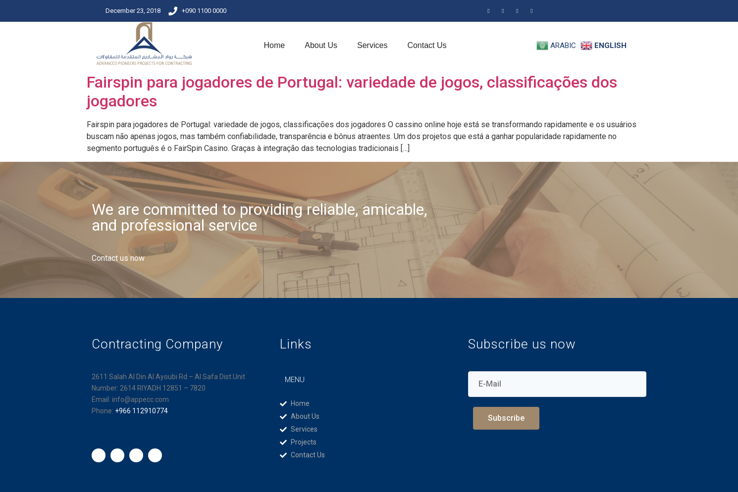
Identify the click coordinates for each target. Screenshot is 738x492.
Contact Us (426, 45)
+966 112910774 (141, 411)
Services (372, 45)
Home (274, 45)
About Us (321, 45)
